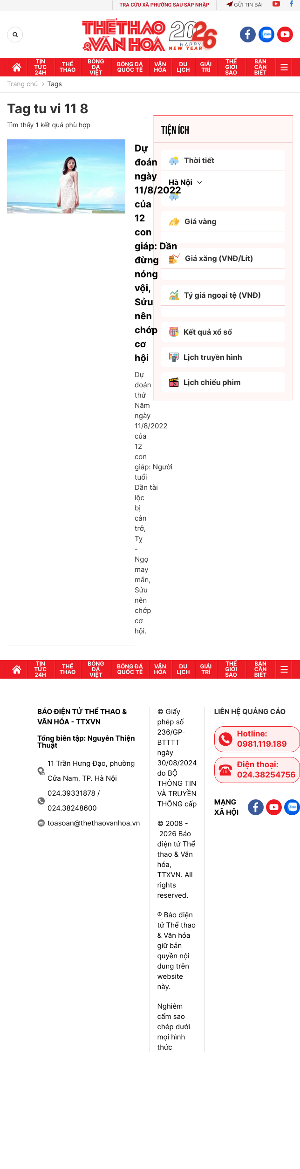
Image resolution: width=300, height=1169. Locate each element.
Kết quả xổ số (200, 332)
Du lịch (183, 67)
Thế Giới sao (231, 67)
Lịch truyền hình (205, 357)
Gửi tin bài (244, 5)
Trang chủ (22, 84)
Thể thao (68, 67)
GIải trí (205, 67)
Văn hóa (160, 67)
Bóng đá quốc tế (130, 67)
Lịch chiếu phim (205, 382)
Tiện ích (175, 129)
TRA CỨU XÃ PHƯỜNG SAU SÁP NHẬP (165, 5)
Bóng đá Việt (96, 67)
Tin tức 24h (40, 67)
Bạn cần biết (260, 67)
